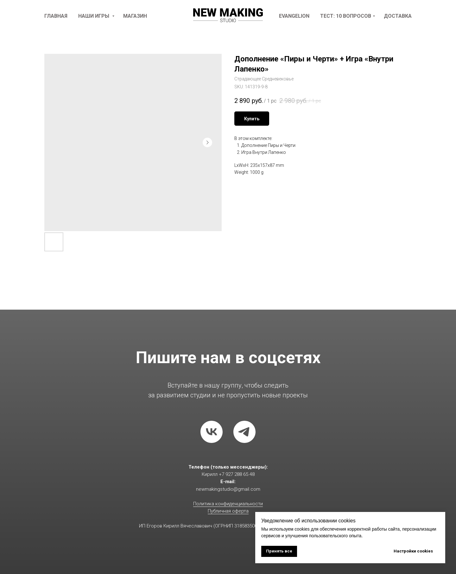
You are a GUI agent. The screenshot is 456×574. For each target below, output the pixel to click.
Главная (55, 16)
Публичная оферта (228, 511)
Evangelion (294, 16)
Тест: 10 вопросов (345, 16)
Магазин (135, 16)
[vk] (211, 432)
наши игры (94, 16)
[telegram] (244, 432)
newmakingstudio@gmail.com (228, 489)
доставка (398, 16)
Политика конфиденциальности (228, 504)
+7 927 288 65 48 (237, 474)
